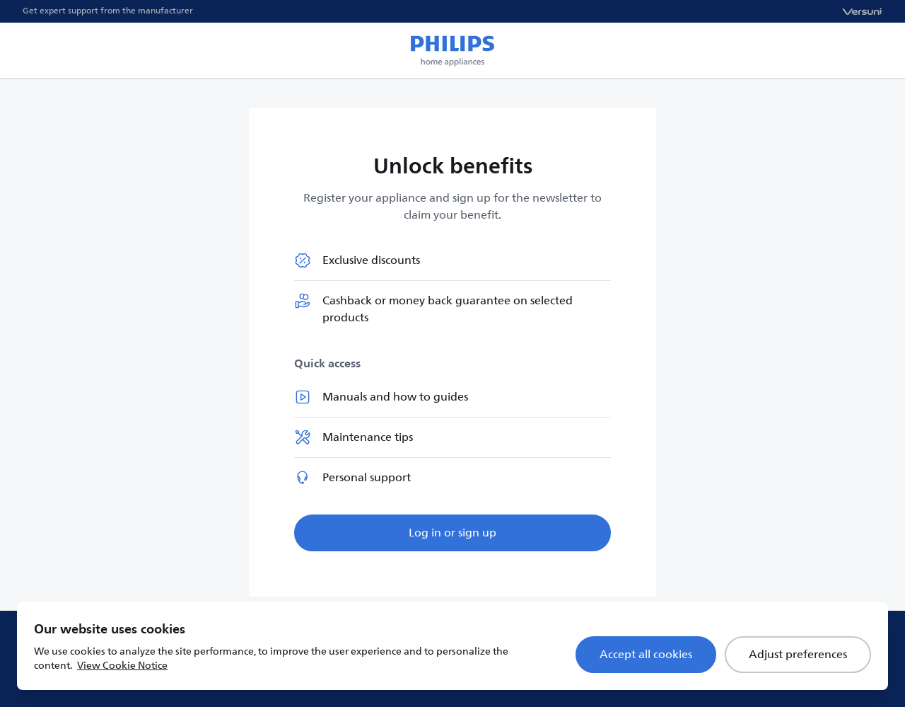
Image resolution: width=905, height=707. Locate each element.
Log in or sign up (452, 533)
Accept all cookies (646, 654)
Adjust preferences (798, 654)
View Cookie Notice (122, 665)
